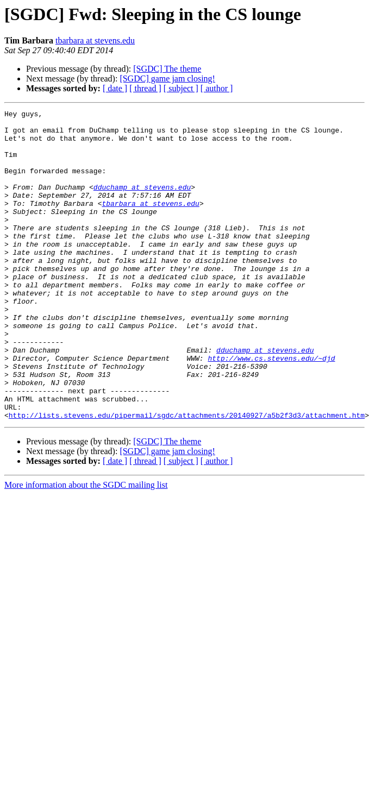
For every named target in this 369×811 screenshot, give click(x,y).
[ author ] (217, 88)
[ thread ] (145, 88)
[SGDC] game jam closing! (167, 78)
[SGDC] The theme (167, 68)
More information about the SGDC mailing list (85, 546)
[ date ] (115, 88)
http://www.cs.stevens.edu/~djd (271, 408)
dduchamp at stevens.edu (142, 203)
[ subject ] (181, 88)
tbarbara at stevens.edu (95, 40)
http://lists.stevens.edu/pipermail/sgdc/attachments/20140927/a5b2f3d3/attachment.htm (187, 477)
